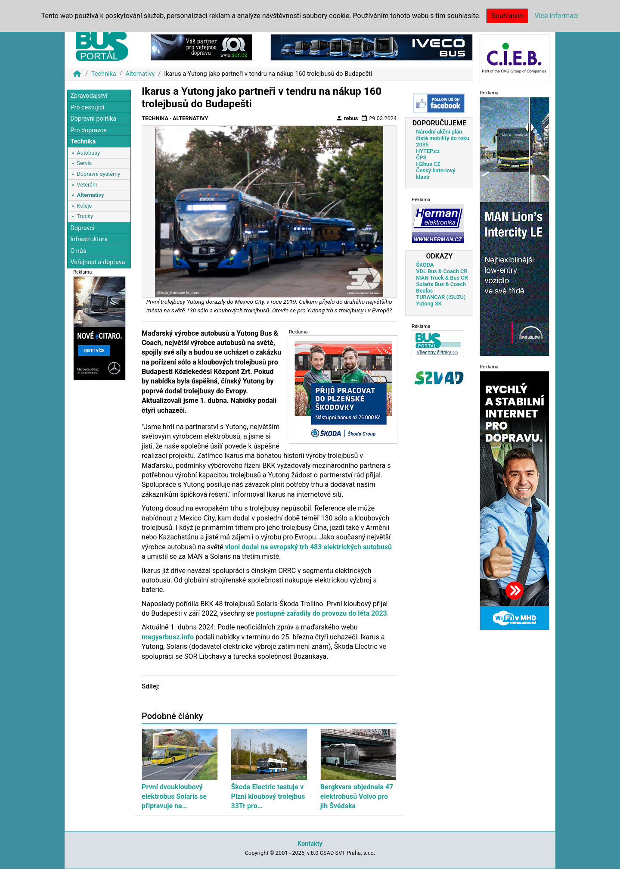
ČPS (421, 157)
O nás (78, 251)
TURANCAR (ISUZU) (440, 297)
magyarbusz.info (168, 637)
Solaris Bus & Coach (441, 284)
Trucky (85, 216)
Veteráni (87, 184)
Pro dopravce (88, 130)
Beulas (424, 290)
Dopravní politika (93, 118)
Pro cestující (87, 107)
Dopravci (82, 228)
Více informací (556, 16)
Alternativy (140, 74)
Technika (103, 74)
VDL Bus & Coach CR (441, 271)
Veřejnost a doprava (97, 262)
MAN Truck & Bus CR (442, 277)
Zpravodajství (88, 96)
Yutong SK (429, 303)
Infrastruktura (89, 239)
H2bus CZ (428, 164)
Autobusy (88, 153)
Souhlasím (507, 16)
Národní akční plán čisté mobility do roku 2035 (442, 138)
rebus (347, 118)
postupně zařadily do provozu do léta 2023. (322, 613)
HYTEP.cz (428, 151)
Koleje (84, 205)
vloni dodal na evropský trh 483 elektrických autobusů (308, 547)
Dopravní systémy (98, 174)
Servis (84, 163)
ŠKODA (425, 265)
